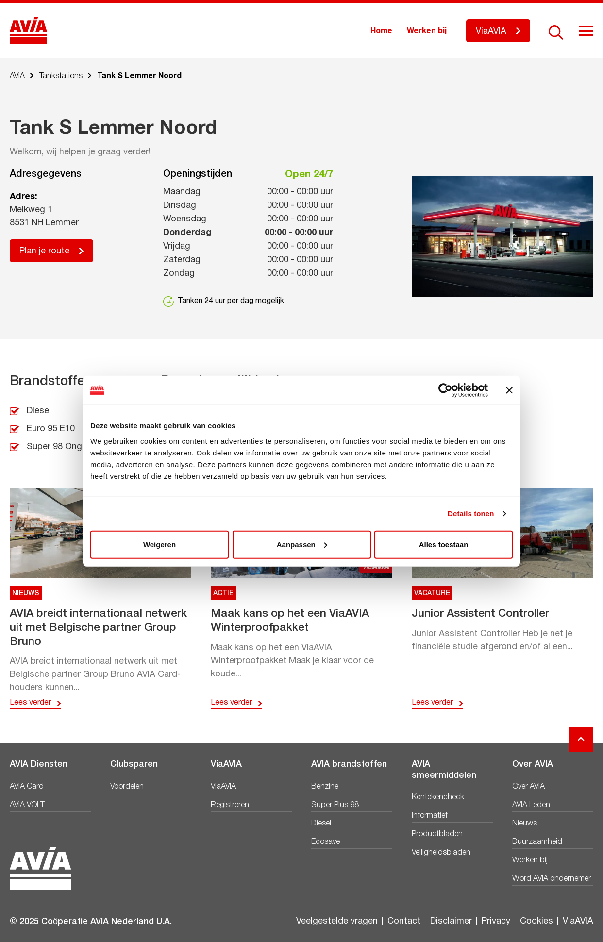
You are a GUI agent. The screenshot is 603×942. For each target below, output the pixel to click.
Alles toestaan (444, 544)
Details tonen (471, 513)
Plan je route (44, 251)
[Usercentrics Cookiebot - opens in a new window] (445, 390)
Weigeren (159, 544)
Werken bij (427, 31)
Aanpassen (302, 544)
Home (381, 31)
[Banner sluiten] (509, 390)
